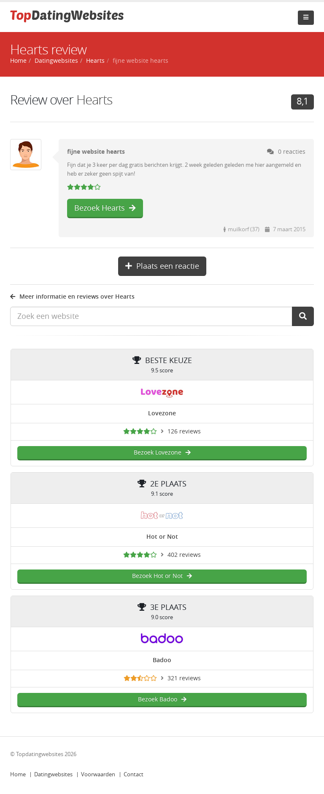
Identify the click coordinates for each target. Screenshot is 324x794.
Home (18, 774)
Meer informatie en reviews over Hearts (72, 296)
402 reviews (184, 555)
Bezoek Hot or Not (162, 576)
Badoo (162, 660)
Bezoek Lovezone (162, 452)
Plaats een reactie (162, 266)
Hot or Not (162, 536)
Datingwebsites (53, 774)
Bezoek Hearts (105, 208)
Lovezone (162, 413)
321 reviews (184, 678)
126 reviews (184, 431)
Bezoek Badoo (162, 699)
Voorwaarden (98, 774)
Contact (133, 774)
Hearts (95, 60)
